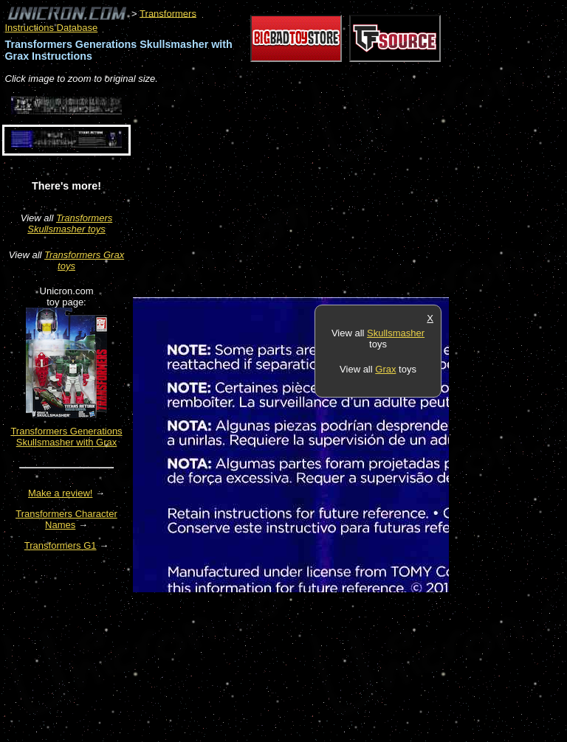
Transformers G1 (60, 545)
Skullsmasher (396, 333)
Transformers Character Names (66, 519)
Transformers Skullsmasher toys (69, 223)
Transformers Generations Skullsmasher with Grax (66, 437)
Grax (385, 369)
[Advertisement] (305, 192)
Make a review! (60, 493)
